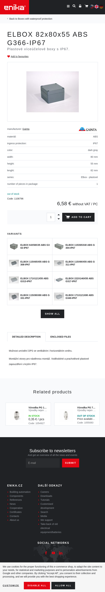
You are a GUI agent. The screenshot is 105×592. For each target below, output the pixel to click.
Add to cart (78, 217)
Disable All (37, 585)
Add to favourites (20, 56)
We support (47, 519)
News (13, 503)
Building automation (20, 491)
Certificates (16, 511)
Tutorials (45, 499)
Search (44, 511)
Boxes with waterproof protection (35, 18)
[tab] (26, 336)
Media (44, 515)
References (16, 499)
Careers (45, 491)
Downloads (46, 495)
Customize (11, 585)
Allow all (64, 585)
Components (16, 495)
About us (14, 519)
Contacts (14, 515)
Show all (52, 313)
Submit (70, 462)
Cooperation (16, 507)
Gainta (25, 129)
